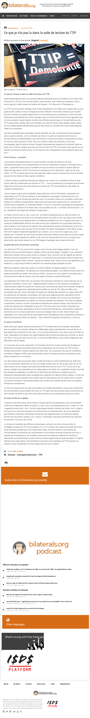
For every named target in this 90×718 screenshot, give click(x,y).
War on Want (18, 451)
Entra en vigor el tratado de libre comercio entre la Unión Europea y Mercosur (32, 583)
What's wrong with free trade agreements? (30, 636)
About (52, 16)
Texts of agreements (38, 16)
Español (74, 16)
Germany (11, 455)
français (84, 16)
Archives (16, 684)
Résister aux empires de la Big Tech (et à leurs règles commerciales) (29, 594)
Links (53, 684)
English (66, 16)
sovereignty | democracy (27, 455)
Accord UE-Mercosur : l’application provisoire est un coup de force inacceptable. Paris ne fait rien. (39, 601)
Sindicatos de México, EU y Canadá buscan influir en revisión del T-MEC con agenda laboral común (38, 569)
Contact (29, 684)
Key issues (24, 16)
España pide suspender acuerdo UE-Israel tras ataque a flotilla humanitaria (30, 576)
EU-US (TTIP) (26, 28)
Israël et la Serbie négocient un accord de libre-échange (25, 608)
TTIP (40, 455)
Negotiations (12, 16)
